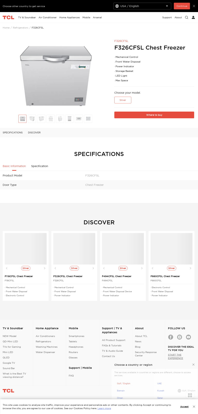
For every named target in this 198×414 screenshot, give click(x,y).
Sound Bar (9, 368)
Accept (184, 406)
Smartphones (76, 336)
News (138, 341)
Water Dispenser (45, 352)
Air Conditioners (45, 336)
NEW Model (9, 336)
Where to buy (154, 114)
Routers (73, 352)
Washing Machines (47, 346)
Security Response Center (146, 354)
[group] (55, 74)
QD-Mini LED (10, 341)
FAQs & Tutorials (111, 345)
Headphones (76, 346)
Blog (137, 346)
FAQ (71, 375)
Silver (123, 100)
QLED (6, 357)
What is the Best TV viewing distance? (14, 375)
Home (6, 27)
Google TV (9, 362)
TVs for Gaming (12, 346)
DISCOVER (34, 132)
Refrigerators (20, 27)
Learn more (104, 408)
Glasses (73, 357)
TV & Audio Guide (112, 350)
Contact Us (108, 356)
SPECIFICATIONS (13, 132)
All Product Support (113, 340)
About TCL (141, 336)
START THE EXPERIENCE (175, 356)
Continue (182, 6)
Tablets (73, 341)
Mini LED (8, 352)
